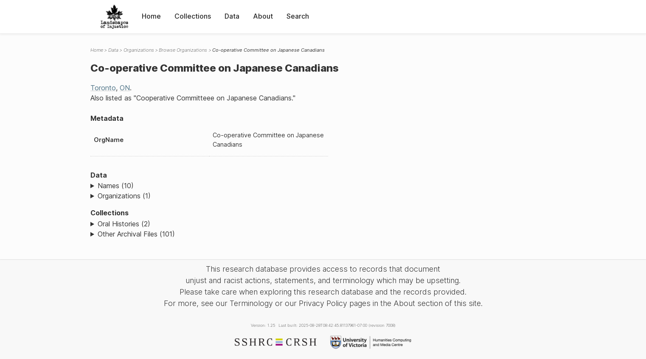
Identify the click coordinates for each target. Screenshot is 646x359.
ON (125, 87)
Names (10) (116, 185)
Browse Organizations (183, 50)
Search (297, 16)
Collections (192, 16)
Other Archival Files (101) (136, 234)
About (263, 16)
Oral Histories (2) (124, 224)
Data (232, 16)
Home (151, 16)
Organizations (139, 50)
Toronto (103, 87)
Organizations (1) (124, 196)
